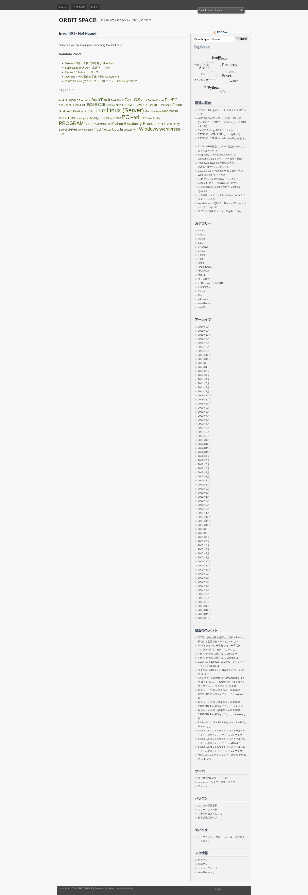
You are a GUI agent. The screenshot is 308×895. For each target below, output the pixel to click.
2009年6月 (203, 585)
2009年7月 (203, 581)
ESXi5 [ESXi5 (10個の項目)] (100, 104)
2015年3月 (203, 371)
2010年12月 (204, 517)
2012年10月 (204, 452)
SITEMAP (79, 7)
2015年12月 (204, 355)
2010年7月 (203, 537)
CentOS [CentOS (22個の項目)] (132, 99)
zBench (112, 888)
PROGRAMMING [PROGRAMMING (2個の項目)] (95, 124)
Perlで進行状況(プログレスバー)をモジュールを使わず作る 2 (101, 81)
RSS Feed (222, 32)
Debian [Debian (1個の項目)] (152, 100)
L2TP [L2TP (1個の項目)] (90, 111)
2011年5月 (203, 496)
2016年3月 (203, 347)
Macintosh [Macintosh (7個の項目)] (170, 111)
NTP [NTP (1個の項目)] (103, 118)
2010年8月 (203, 533)
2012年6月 (203, 460)
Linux (201, 263)
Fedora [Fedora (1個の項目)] (110, 105)
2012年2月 (203, 472)
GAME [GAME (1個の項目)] (138, 105)
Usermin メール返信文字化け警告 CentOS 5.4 (92, 76)
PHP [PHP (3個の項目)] (143, 118)
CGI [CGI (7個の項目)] (144, 100)
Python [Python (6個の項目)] (117, 124)
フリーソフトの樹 (207, 809)
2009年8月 (203, 577)
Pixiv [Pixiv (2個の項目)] (149, 118)
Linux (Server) (205, 267)
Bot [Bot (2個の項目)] (119, 100)
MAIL (94, 7)
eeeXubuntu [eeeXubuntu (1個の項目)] (79, 105)
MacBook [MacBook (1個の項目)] (156, 111)
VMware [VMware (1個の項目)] (128, 129)
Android (202, 230)
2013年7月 (203, 415)
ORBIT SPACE (78, 20)
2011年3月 (203, 504)
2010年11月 (204, 521)
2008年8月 (203, 618)
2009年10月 (204, 569)
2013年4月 (203, 428)
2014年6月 (203, 383)
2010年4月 (203, 545)
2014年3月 (203, 387)
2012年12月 (204, 444)
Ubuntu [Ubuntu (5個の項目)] (117, 129)
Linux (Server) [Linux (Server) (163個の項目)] (125, 110)
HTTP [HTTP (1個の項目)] (157, 105)
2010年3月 (203, 549)
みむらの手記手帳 (207, 805)
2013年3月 (203, 432)
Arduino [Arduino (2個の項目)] (86, 100)
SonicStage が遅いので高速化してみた (88, 67)
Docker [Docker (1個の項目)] (160, 100)
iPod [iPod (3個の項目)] (62, 111)
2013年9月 (203, 407)
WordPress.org (206, 872)
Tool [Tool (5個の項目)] (98, 129)
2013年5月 (203, 423)
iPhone (201, 254)
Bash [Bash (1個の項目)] (113, 100)
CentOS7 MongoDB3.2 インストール (218, 130)
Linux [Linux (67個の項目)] (99, 110)
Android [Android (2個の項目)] (63, 100)
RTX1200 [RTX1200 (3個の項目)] (165, 124)
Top (219, 889)
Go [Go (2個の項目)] (145, 104)
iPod (200, 259)
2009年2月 (203, 602)
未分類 (201, 307)
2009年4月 (203, 594)
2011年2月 (203, 509)
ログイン (203, 860)
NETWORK (204, 279)
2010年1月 (203, 557)
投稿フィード (205, 864)
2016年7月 (203, 338)
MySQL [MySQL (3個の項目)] (95, 118)
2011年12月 (204, 480)
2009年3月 (203, 598)
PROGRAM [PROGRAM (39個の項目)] (71, 123)
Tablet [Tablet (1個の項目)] (91, 129)
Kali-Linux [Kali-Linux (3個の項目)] (79, 111)
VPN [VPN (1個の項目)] (135, 129)
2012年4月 (203, 468)
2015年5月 (203, 363)
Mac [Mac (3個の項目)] (147, 111)
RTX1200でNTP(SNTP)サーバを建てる (219, 134)
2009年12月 (204, 561)
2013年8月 (203, 411)
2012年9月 (203, 456)
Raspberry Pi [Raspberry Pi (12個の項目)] (135, 123)
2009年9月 (203, 573)
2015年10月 (204, 359)
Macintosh (203, 271)
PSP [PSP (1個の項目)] (109, 124)
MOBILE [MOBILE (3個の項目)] (64, 118)
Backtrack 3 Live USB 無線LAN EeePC (220, 722)
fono (230, 649)
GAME (201, 250)
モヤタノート (205, 786)
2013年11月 (204, 399)
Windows (203, 299)
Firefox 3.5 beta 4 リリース (82, 72)
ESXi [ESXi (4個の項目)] (90, 104)
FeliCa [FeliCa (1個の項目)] (117, 105)
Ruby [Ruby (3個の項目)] (176, 124)
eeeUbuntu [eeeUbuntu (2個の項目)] (65, 104)
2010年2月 (203, 553)
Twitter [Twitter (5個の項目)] (107, 129)
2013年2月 (203, 436)
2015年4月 (203, 367)
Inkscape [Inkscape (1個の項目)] (166, 105)
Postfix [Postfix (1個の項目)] (156, 118)
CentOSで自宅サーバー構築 (213, 778)
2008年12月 (204, 610)
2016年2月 (203, 351)
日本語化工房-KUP (208, 817)
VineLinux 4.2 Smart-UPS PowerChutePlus (221, 678)
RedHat (202, 291)
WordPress (204, 303)
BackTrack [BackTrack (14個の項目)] (100, 100)
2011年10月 (204, 484)
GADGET (203, 246)
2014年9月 (203, 375)
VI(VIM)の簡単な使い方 (210, 653)
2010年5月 (203, 541)
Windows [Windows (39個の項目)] (148, 129)
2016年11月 (204, 334)
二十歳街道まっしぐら (210, 813)
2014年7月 (203, 379)
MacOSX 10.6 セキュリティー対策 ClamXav (222, 754)
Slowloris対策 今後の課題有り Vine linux (89, 63)
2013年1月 (203, 440)
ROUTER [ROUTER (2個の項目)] (153, 124)
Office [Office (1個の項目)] (109, 118)
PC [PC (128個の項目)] (125, 117)
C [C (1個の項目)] (123, 100)
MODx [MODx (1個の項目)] (74, 118)
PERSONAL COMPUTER (212, 283)
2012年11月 (204, 448)
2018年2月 (203, 330)
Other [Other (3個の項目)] (117, 118)
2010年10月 (204, 525)
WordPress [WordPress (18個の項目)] (169, 129)
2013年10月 (204, 403)
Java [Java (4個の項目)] (69, 111)
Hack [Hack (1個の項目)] (150, 105)
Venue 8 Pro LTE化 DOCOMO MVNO (218, 183)
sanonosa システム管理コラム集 (216, 782)
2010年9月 (203, 529)
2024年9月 (203, 326)
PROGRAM (204, 287)
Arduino (202, 234)
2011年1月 (203, 513)
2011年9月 (203, 488)
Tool (200, 295)
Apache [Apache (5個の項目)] (74, 100)
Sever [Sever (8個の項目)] (72, 129)
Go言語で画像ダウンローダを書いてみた (220, 211)
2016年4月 (203, 343)
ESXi (200, 242)
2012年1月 (203, 476)
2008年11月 (204, 614)
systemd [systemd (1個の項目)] (82, 129)
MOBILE (202, 275)
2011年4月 (203, 500)
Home (63, 7)
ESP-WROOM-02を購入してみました (218, 179)
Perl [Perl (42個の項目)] (134, 117)
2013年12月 (204, 395)
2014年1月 (203, 391)
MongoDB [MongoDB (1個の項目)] (84, 118)
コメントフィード (207, 868)
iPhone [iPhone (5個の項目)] (177, 104)
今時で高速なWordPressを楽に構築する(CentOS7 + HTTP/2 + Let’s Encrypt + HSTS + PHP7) (222, 122)
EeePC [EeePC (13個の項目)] (171, 100)
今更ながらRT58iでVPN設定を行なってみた (222, 669)
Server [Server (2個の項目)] (63, 129)
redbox (213, 665)
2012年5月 (203, 464)
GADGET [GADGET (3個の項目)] (128, 104)
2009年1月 (203, 606)
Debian (202, 238)
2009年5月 (203, 590)
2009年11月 (204, 565)
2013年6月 (203, 419)
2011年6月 (203, 492)
